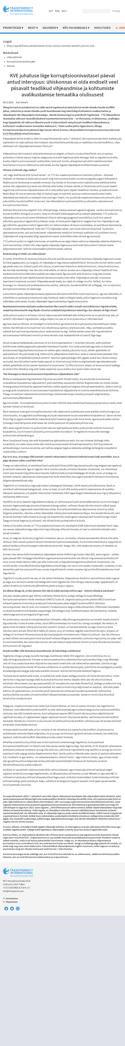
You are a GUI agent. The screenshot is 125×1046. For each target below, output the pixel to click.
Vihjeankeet (12, 901)
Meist (32, 28)
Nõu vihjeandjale (75, 28)
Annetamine (12, 898)
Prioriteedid (12, 28)
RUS (64, 11)
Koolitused (102, 28)
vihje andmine (14, 57)
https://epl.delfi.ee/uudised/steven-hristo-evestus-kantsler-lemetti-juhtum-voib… (52, 46)
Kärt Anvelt (22, 102)
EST (51, 11)
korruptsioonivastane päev (21, 61)
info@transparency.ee (13, 891)
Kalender (49, 28)
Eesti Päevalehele (12, 133)
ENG (57, 11)
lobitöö (11, 66)
